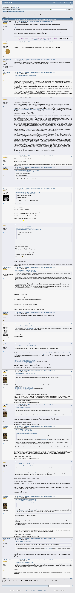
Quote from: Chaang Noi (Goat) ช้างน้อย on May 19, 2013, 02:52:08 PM (27, 170)
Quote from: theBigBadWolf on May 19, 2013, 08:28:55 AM (25, 270)
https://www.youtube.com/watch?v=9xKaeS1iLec (43, 352)
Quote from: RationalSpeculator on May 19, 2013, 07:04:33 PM (25, 345)
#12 (71, 323)
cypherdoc (5, 41)
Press (22, 14)
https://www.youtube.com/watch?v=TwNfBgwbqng (24, 362)
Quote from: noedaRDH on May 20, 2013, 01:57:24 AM (25, 430)
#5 (71, 98)
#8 (71, 188)
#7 (71, 168)
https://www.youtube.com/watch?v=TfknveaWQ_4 (34, 354)
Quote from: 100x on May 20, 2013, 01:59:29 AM (23, 429)
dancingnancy (6, 312)
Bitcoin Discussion (17, 14)
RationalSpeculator (7, 59)
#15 (71, 405)
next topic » (69, 16)
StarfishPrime (6, 21)
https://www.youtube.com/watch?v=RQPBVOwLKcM (25, 361)
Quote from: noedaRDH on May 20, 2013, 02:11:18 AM (24, 562)
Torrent (19, 9)
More (22, 11)
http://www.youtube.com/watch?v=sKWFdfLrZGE (24, 27)
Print (71, 17)
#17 (71, 461)
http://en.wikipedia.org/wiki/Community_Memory (24, 152)
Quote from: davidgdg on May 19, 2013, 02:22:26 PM (25, 171)
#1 (71, 22)
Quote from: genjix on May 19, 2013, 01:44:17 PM (23, 325)
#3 (71, 59)
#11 (71, 312)
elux (4, 188)
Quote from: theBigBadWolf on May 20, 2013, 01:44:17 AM (25, 373)
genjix (4, 97)
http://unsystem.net (32, 129)
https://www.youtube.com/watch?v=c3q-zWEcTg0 (24, 360)
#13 (71, 343)
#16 (71, 427)
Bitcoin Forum (5, 14)
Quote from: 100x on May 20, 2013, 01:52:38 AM (23, 407)
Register (19, 11)
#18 (71, 497)
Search (12, 11)
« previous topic (63, 16)
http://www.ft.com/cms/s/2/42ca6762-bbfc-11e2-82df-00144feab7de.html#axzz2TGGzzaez (33, 109)
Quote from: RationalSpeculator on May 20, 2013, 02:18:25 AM (25, 499)
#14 (71, 371)
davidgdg (5, 155)
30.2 (16, 9)
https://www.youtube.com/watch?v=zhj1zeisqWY (59, 381)
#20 (71, 560)
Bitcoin (10, 14)
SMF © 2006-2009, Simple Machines (42, 590)
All (8, 17)
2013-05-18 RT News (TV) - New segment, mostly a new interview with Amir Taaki (43, 14)
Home (6, 11)
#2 (71, 42)
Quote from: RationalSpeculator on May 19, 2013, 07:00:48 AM (25, 75)
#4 (71, 73)
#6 (71, 156)
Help (9, 11)
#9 (71, 224)
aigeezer (5, 323)
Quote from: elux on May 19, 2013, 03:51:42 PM (23, 226)
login (14, 7)
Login (15, 11)
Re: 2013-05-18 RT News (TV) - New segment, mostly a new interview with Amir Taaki (36, 41)
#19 (71, 539)
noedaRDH (5, 370)
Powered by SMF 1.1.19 (30, 590)
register (17, 7)
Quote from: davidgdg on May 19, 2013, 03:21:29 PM (25, 228)
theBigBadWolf (6, 72)
